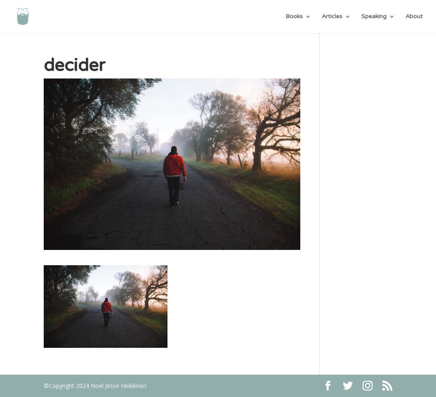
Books (294, 17)
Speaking (374, 17)
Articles (332, 17)
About (414, 17)
